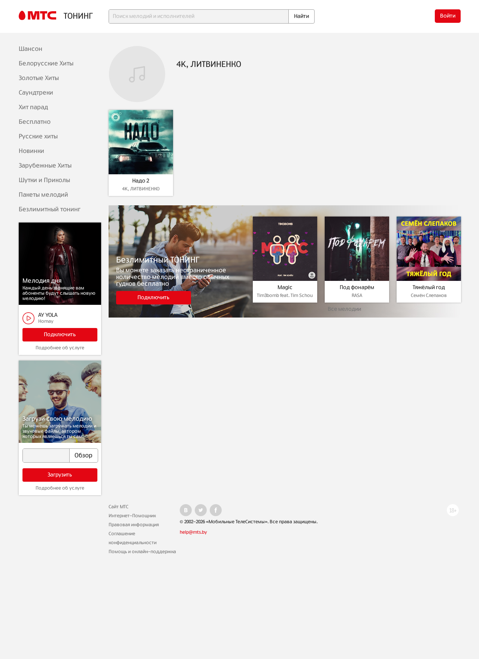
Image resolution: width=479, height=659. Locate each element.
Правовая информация (134, 524)
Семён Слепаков (429, 295)
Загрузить (60, 475)
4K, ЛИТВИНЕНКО (141, 189)
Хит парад (33, 107)
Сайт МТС (118, 507)
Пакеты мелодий (43, 195)
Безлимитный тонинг (50, 209)
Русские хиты (38, 137)
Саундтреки (36, 93)
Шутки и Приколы (44, 180)
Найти (301, 16)
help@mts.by (193, 532)
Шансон (30, 49)
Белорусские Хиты (46, 64)
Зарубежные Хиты (45, 166)
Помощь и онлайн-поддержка (142, 551)
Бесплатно (35, 122)
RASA (357, 295)
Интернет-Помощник (132, 516)
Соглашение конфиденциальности (133, 538)
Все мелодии (344, 309)
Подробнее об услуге (60, 348)
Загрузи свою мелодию (57, 419)
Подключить (60, 334)
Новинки (31, 151)
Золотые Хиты (39, 78)
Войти (447, 16)
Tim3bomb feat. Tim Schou (285, 295)
